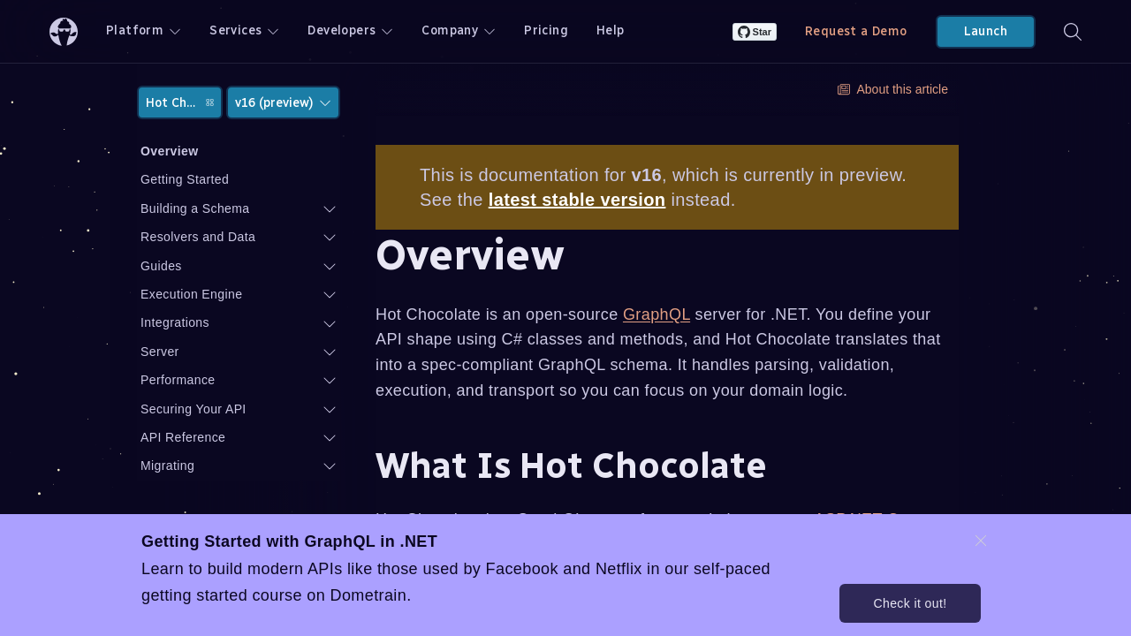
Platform (143, 30)
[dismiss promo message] (980, 540)
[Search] (1073, 31)
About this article (893, 89)
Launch (985, 31)
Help (610, 30)
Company (458, 30)
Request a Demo (856, 31)
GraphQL (656, 314)
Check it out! (909, 603)
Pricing (546, 30)
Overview (169, 151)
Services (244, 30)
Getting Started (184, 179)
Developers (350, 30)
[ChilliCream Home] (63, 31)
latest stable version (577, 199)
